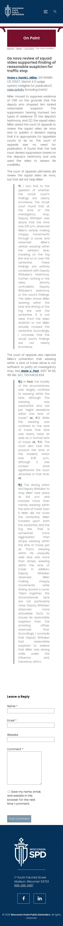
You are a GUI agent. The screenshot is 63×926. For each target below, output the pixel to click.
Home (10, 48)
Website (12, 735)
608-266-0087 (23, 885)
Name (12, 706)
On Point (29, 48)
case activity (15, 90)
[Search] (55, 11)
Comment (15, 749)
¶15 (20, 382)
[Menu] (46, 11)
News (19, 48)
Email (11, 720)
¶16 (20, 485)
